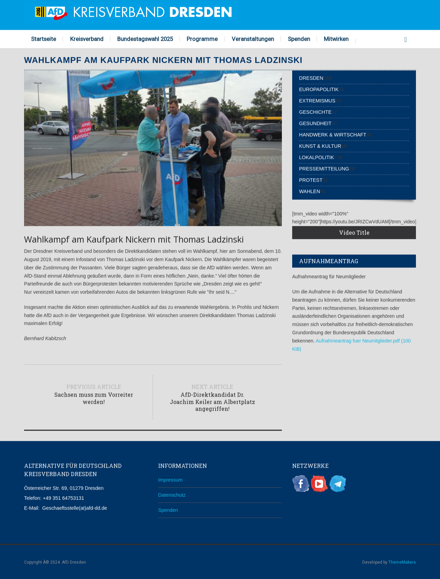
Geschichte (315, 111)
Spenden (299, 38)
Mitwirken (336, 38)
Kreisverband (86, 38)
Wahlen (309, 191)
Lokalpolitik (316, 157)
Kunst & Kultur (320, 145)
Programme (202, 38)
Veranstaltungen (253, 38)
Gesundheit (315, 123)
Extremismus (317, 100)
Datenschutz (172, 494)
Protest (310, 179)
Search (405, 38)
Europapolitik (319, 89)
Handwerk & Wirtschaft (332, 134)
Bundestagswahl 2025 (145, 38)
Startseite (43, 38)
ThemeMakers (402, 561)
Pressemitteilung (324, 168)
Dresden (311, 77)
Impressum (170, 479)
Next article (212, 397)
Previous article (94, 393)
